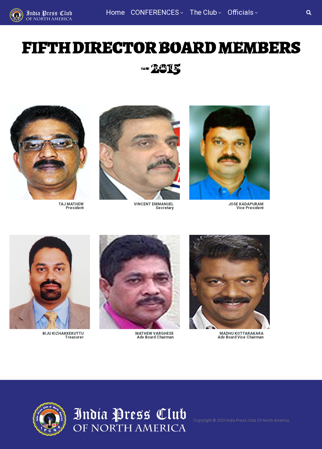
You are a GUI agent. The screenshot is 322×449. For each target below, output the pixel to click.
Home (115, 12)
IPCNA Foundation (237, 40)
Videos (268, 67)
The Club (203, 12)
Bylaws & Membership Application (149, 40)
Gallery (240, 67)
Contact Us (238, 95)
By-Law (160, 95)
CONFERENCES (155, 12)
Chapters (101, 67)
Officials (240, 12)
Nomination (196, 95)
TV (138, 95)
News (119, 95)
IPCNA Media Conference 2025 (174, 67)
